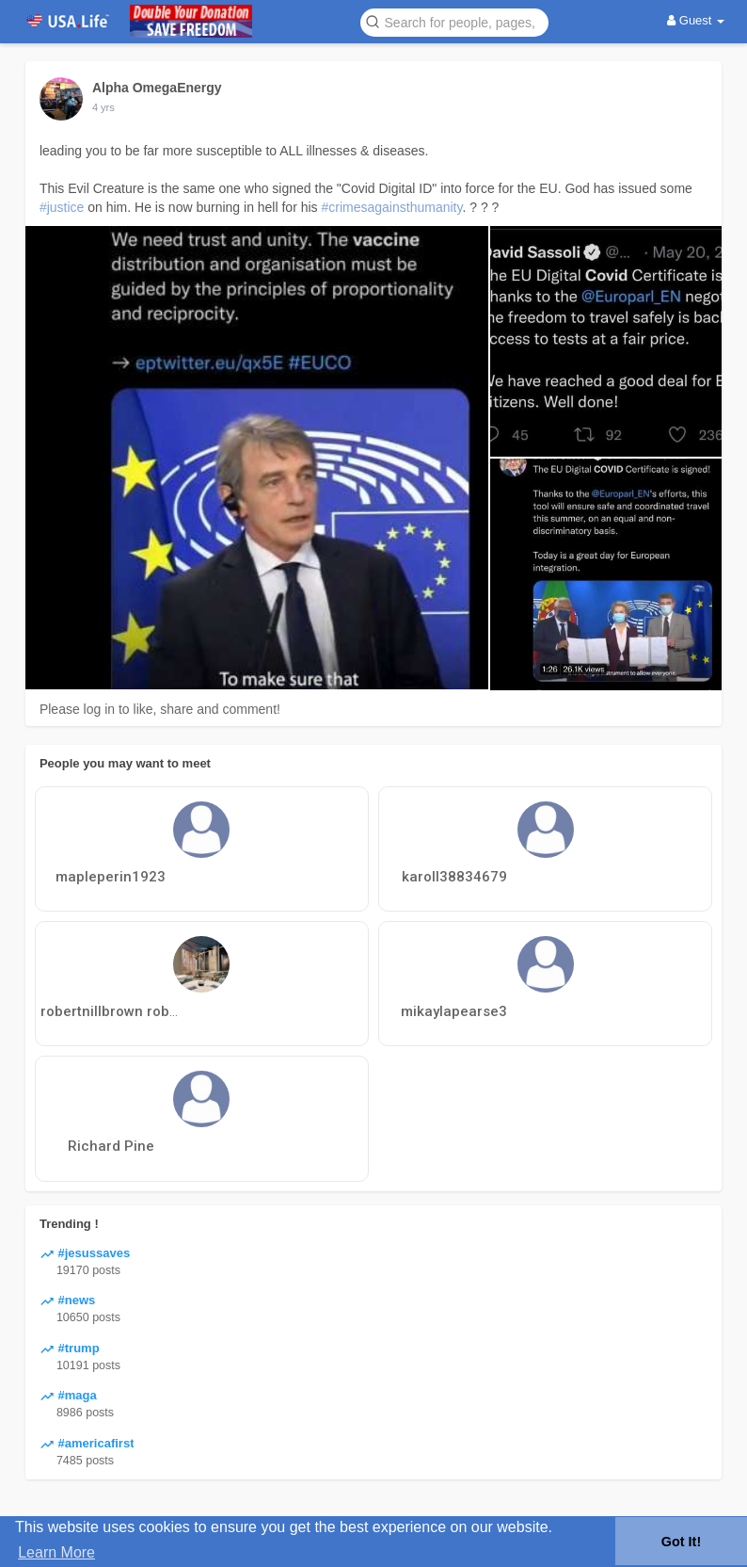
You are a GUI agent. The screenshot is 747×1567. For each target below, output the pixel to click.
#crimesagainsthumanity (392, 207)
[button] (454, 21)
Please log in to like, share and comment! (160, 709)
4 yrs (103, 107)
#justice (62, 207)
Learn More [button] (56, 1552)
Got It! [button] (681, 1541)
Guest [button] (695, 20)
